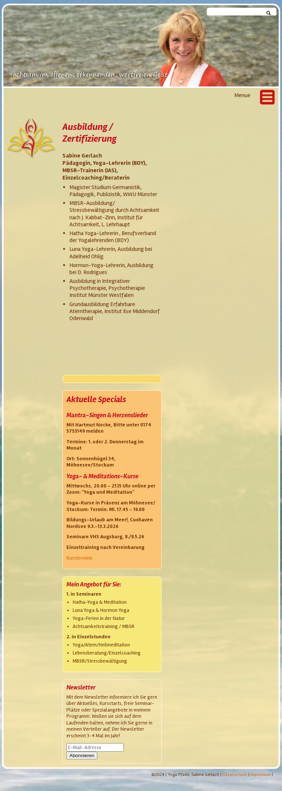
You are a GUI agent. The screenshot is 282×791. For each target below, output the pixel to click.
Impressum (260, 774)
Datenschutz (235, 774)
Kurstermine (79, 558)
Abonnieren (81, 755)
